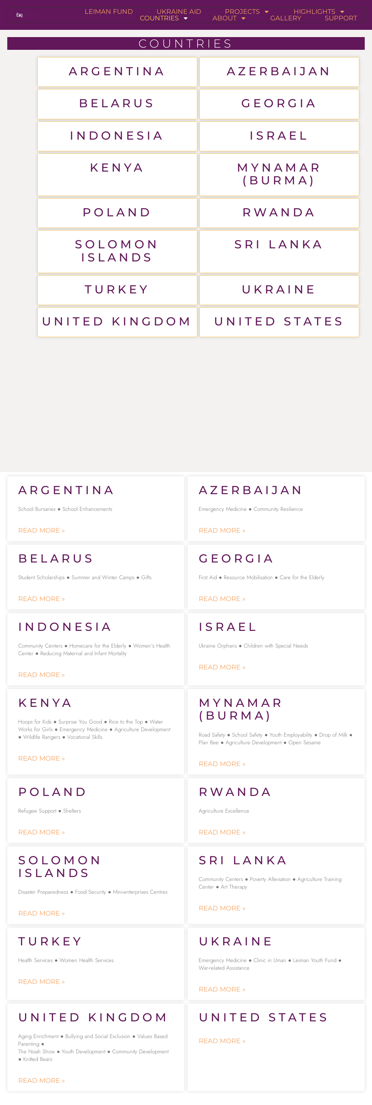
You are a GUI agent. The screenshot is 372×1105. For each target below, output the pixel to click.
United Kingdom (117, 321)
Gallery (285, 18)
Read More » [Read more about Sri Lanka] (222, 908)
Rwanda (279, 212)
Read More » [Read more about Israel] (222, 667)
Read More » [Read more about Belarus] (41, 599)
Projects (247, 11)
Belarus (117, 103)
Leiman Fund (109, 11)
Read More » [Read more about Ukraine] (222, 989)
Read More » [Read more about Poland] (41, 832)
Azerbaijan (279, 71)
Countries (164, 18)
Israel (279, 135)
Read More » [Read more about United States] (222, 1041)
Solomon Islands (117, 250)
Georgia (279, 103)
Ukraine (279, 289)
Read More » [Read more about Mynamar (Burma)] (222, 764)
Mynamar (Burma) (279, 173)
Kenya (117, 167)
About (230, 18)
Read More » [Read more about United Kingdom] (41, 1080)
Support (341, 18)
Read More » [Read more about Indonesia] (41, 675)
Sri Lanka (279, 244)
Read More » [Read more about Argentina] (41, 530)
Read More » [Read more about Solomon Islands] (41, 913)
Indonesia (117, 135)
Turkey (117, 289)
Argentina (117, 71)
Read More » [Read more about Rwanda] (222, 832)
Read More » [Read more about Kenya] (41, 758)
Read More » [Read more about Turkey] (41, 981)
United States (279, 321)
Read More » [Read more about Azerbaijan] (222, 530)
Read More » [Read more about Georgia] (222, 599)
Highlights (319, 11)
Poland (117, 212)
